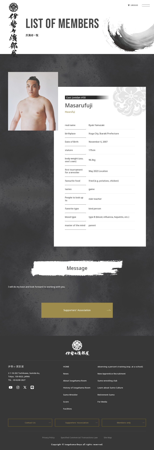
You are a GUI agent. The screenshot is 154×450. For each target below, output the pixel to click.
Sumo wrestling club (107, 380)
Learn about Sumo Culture (110, 387)
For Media (102, 401)
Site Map (108, 437)
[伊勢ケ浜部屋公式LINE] (32, 387)
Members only (130, 422)
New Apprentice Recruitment (112, 373)
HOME (66, 366)
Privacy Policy (48, 437)
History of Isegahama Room (76, 387)
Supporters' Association (87, 310)
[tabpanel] (33, 101)
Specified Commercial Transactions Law (79, 437)
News (66, 373)
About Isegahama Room (75, 380)
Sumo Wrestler (70, 394)
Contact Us (38, 422)
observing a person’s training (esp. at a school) (120, 366)
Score (66, 401)
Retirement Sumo (106, 394)
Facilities (67, 408)
